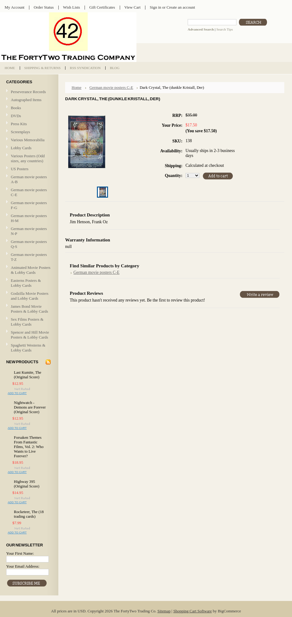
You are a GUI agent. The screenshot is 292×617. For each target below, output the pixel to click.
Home (76, 87)
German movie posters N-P (29, 231)
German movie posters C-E (29, 192)
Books (16, 107)
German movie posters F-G (29, 205)
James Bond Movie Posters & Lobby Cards (29, 309)
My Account (14, 7)
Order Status (44, 7)
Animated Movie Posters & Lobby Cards (30, 270)
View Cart (132, 7)
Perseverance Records (28, 92)
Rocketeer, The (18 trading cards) (29, 514)
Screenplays (20, 132)
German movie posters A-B (29, 179)
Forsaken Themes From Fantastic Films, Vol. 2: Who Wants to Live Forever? (29, 446)
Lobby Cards (28, 148)
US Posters (19, 169)
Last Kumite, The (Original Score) (27, 374)
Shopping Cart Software (192, 611)
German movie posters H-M (29, 218)
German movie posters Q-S (29, 244)
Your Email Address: (23, 566)
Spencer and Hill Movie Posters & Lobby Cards (30, 334)
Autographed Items (28, 100)
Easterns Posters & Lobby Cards (26, 283)
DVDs (16, 115)
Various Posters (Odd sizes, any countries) (28, 158)
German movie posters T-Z (29, 257)
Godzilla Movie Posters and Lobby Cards (29, 296)
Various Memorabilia (27, 140)
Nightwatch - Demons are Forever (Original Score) (30, 407)
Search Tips (224, 29)
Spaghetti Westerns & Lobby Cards (28, 347)
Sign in (155, 7)
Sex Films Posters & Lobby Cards (27, 322)
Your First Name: (20, 553)
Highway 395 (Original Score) (27, 483)
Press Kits (19, 123)
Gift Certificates (102, 7)
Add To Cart (17, 393)
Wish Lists (71, 7)
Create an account (180, 7)
